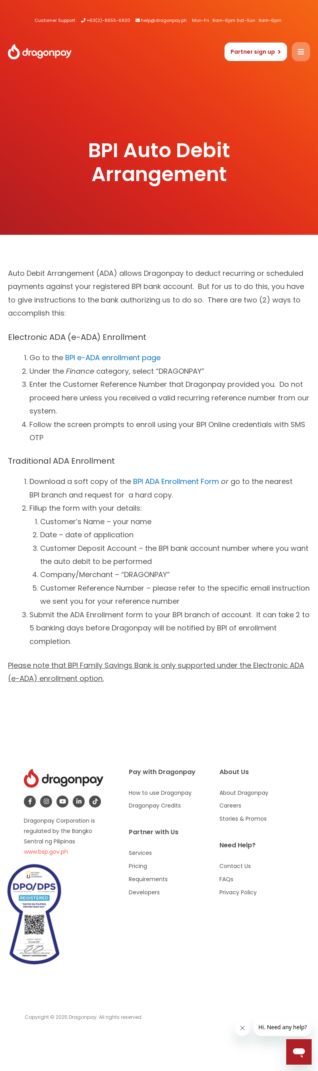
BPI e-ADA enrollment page (113, 358)
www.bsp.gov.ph (46, 852)
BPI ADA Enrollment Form (176, 481)
